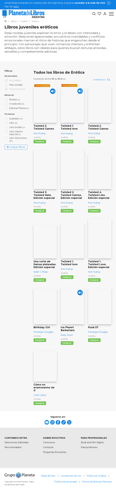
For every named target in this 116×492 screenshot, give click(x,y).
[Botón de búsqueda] (94, 14)
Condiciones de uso (71, 475)
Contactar (48, 447)
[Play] (52, 91)
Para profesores (89, 447)
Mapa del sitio (48, 475)
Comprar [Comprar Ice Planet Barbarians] (67, 343)
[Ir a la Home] (5, 21)
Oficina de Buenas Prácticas (96, 481)
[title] (47, 422)
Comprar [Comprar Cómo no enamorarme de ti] (39, 403)
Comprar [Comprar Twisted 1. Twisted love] (67, 141)
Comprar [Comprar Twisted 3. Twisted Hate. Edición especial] (39, 211)
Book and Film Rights (92, 442)
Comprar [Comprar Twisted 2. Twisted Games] (39, 141)
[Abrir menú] (111, 14)
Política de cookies (96, 475)
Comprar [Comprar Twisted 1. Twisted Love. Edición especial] (94, 280)
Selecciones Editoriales (17, 442)
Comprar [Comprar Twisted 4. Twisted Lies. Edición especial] (94, 211)
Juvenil (37, 137)
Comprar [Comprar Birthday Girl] (39, 340)
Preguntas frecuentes (54, 452)
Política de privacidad (66, 481)
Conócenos (49, 442)
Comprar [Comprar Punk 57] (94, 340)
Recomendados (13, 447)
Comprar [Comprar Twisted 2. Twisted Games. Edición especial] (67, 211)
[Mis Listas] (98, 14)
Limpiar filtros (16, 147)
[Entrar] (104, 14)
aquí (16, 6)
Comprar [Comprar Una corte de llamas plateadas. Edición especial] (39, 280)
